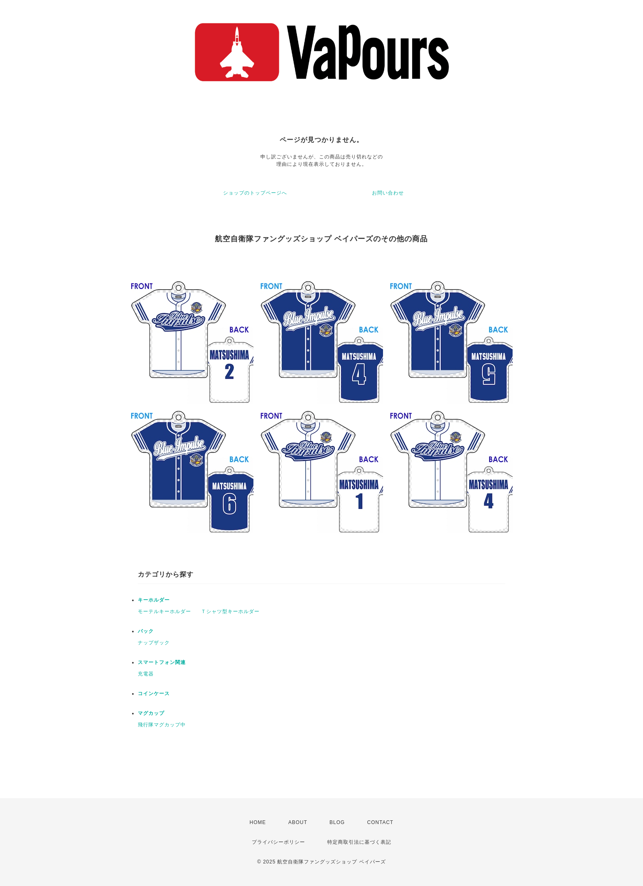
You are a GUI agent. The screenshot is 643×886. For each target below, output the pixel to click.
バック (146, 631)
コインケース (154, 693)
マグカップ (151, 713)
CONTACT (380, 822)
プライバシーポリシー (278, 842)
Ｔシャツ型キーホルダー (230, 611)
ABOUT (297, 822)
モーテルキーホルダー (164, 611)
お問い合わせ (388, 193)
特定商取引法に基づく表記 (359, 842)
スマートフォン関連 (162, 662)
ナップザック (154, 643)
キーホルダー (154, 600)
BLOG (337, 822)
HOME (258, 822)
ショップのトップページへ (255, 193)
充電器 (146, 674)
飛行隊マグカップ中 (162, 725)
